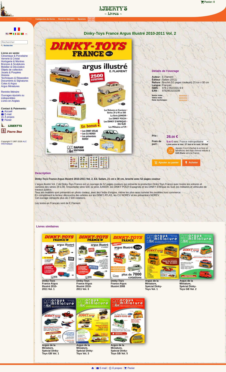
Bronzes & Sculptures (13, 64)
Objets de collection (12, 69)
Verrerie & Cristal (10, 58)
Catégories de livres (45, 19)
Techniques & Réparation (15, 78)
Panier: (209, 2)
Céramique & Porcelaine (14, 56)
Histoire (5, 75)
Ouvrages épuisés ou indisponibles (12, 96)
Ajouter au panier (166, 163)
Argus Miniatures (10, 86)
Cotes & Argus (9, 83)
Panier (6, 120)
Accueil (6, 111)
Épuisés (82, 19)
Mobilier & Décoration (13, 67)
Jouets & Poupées (11, 72)
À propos (7, 117)
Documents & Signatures (14, 80)
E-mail (6, 114)
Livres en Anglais (10, 101)
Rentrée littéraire (66, 19)
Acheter (191, 163)
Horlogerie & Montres (12, 61)
